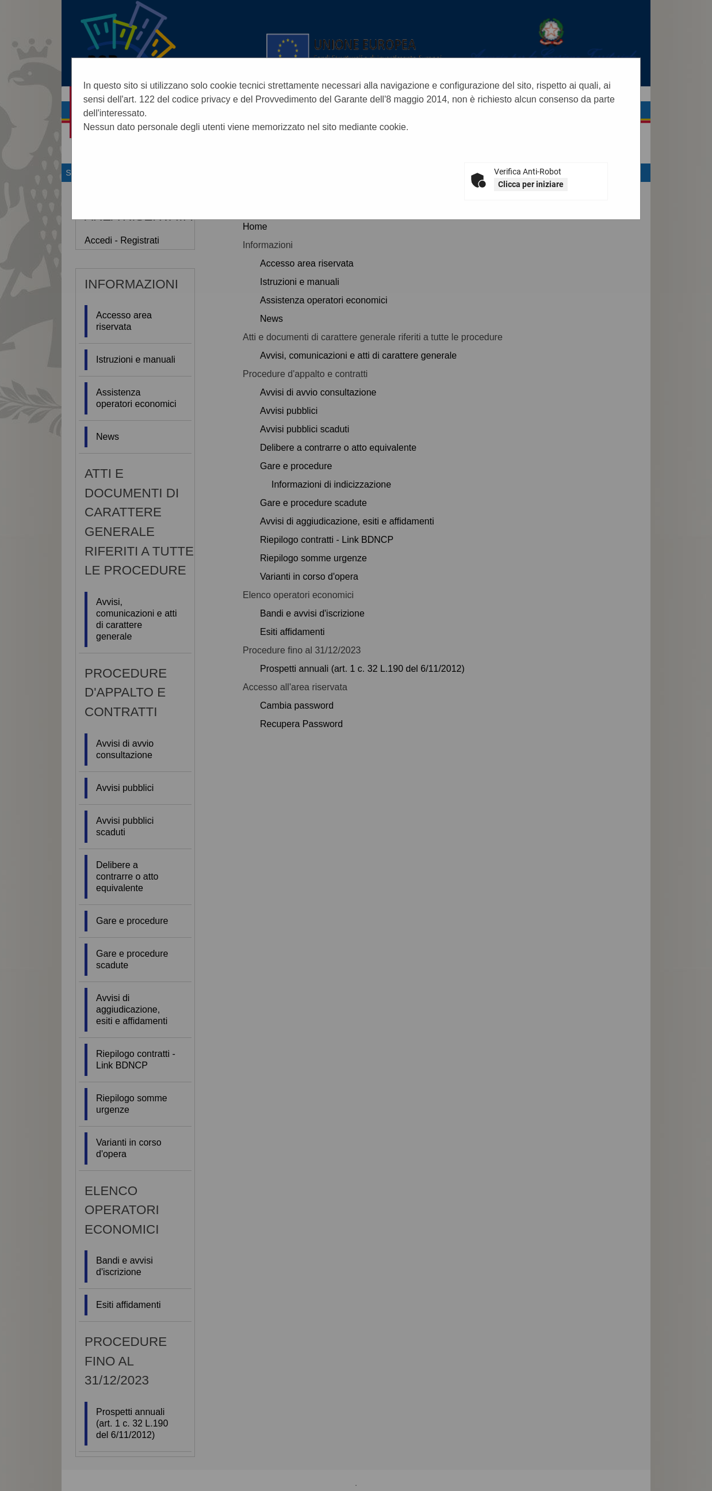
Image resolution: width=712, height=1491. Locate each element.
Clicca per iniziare (531, 184)
